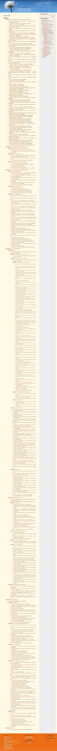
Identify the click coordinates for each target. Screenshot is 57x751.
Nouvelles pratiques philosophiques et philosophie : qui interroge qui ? (26, 365)
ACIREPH (5, 736)
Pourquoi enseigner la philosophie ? (15, 96)
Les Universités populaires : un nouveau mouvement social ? (23, 575)
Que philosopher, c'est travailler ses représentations (19, 149)
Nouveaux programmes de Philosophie (16, 90)
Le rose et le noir (12, 68)
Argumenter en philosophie (15, 165)
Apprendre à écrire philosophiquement (19, 538)
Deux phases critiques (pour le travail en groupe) (19, 655)
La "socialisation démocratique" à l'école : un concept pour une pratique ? (23, 699)
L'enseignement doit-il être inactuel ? (17, 680)
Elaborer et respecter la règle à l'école (17, 695)
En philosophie (15, 602)
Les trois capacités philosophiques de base (19, 146)
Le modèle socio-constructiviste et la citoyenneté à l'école (20, 707)
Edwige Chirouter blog (7, 739)
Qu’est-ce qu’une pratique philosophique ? (16, 36)
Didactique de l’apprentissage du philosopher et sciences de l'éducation (22, 30)
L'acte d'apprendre (14, 654)
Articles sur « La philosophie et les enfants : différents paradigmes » (26, 315)
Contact (52, 3)
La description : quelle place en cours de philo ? (17, 99)
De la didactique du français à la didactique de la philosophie (21, 618)
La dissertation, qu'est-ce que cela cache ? (16, 53)
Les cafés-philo (17, 502)
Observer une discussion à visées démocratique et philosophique (22, 198)
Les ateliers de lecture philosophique (20, 540)
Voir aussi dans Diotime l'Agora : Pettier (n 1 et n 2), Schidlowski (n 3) (23, 593)
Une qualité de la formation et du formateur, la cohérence (20, 639)
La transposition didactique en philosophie (16, 86)
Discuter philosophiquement (17, 194)
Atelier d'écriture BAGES (15, 187)
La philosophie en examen (13, 91)
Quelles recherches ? (18, 407)
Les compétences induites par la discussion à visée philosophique (24, 435)
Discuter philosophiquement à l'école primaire (20, 494)
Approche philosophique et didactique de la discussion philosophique (23, 211)
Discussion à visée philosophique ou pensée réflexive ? (23, 339)
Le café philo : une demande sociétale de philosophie (22, 509)
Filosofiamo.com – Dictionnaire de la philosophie (11, 740)
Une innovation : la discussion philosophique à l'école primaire (25, 354)
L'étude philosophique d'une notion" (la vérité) (18, 160)
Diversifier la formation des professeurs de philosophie (18, 116)
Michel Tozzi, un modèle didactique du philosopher (18, 115)
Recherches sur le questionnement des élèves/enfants (22, 460)
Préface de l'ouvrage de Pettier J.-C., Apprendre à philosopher (20, 77)
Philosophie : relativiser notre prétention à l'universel (19, 595)
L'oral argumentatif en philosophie (16, 163)
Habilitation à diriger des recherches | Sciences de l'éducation (23, 466)
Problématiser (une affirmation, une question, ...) (21, 148)
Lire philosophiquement (17, 171)
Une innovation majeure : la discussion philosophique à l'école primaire (26, 352)
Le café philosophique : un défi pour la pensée (20, 529)
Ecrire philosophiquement (17, 186)
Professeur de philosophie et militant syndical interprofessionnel (21, 716)
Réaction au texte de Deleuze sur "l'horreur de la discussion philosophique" (23, 225)
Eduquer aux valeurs (14, 608)
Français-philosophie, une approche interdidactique (19, 619)
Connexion (52, 739)
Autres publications (14, 599)
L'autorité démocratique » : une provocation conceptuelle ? (21, 677)
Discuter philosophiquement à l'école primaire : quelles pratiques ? (25, 367)
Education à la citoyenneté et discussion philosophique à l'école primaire (23, 688)
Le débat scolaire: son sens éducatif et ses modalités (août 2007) (22, 673)
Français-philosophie (14, 620)
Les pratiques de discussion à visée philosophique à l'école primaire (26, 340)
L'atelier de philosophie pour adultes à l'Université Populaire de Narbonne (25, 581)
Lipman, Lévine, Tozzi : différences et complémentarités (24, 317)
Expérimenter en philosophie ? (14, 80)
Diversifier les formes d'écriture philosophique (18, 190)
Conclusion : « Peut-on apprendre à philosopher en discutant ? (20, 59)
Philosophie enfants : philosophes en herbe (10, 744)
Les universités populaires (19, 544)
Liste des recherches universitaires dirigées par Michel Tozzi (23, 429)
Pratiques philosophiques (8, 745)
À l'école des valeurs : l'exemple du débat (18, 686)
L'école (14, 250)
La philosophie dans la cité (17, 497)
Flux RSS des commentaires (29, 737)
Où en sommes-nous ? (15, 632)
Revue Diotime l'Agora (7, 746)
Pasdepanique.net (29, 742)
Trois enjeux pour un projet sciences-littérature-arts (19, 721)
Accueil (36, 3)
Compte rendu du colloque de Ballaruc (21, 335)
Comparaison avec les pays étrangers (19, 584)
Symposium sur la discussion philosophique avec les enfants (25, 379)
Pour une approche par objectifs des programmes (17, 140)
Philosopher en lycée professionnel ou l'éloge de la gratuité (24, 406)
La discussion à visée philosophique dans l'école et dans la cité (20, 56)
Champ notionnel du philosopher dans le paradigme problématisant (23, 220)
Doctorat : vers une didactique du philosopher (17, 141)
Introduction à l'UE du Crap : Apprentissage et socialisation (20, 653)
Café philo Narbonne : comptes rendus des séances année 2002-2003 (25, 512)
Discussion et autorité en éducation (15, 601)
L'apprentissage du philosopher (14, 130)
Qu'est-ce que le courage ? (19, 327)
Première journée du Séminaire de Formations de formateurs (23, 492)
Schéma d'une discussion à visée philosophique (19, 224)
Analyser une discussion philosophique (17, 238)
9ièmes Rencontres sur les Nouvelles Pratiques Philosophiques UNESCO (25, 411)
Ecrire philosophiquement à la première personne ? (19, 192)
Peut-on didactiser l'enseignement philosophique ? (18, 122)
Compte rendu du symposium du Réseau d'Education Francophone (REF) (22, 50)
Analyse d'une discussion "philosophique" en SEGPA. (23, 398)
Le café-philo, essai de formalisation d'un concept (21, 519)
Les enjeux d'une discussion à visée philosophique (19, 213)
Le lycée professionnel (47, 40)
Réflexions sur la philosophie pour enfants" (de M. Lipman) (21, 596)
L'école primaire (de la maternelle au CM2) (22, 262)
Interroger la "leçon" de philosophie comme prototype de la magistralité (22, 97)
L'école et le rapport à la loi (15, 683)
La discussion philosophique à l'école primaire (17, 48)
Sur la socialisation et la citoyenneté (19, 660)
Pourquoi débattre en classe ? (16, 720)
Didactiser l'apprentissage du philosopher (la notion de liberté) (21, 157)
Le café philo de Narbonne (18, 525)
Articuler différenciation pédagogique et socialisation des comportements (23, 705)
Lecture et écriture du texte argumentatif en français (19, 164)
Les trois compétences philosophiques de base (19, 169)
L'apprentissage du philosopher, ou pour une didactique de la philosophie (22, 102)
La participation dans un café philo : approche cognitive (22, 505)
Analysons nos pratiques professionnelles (18, 635)
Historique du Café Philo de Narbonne (19, 504)
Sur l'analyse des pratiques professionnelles (20, 623)
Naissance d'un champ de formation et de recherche (18, 67)
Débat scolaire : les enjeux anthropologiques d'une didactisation (21, 217)
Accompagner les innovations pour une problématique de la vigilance (23, 646)
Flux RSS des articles (29, 736)
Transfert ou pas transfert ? (15, 650)
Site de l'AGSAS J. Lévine (8, 747)
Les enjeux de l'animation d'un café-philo (20, 524)
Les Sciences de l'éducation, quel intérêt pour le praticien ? (20, 656)
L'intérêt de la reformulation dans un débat (18, 229)
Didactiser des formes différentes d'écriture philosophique (23, 533)
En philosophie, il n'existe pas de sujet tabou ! (22, 310)
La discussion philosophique (15, 245)
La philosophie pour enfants (20, 389)
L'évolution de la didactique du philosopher (16, 49)
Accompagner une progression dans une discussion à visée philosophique (25, 517)
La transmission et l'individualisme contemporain (19, 715)
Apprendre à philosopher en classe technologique (17, 142)
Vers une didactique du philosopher (15, 134)
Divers (14, 711)
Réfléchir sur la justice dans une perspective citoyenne (20, 155)
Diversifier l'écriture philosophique (16, 189)
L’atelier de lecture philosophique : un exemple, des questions (21, 172)
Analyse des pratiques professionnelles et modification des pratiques (23, 633)
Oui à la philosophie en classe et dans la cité (18, 615)
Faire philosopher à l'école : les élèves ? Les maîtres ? (22, 442)
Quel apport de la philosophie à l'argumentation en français (20, 168)
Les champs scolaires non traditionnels (21, 258)
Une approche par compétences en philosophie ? (17, 23)
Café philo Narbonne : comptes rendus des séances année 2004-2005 (25, 510)
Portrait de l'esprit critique (15, 722)
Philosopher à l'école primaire (20, 385)
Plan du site (46, 3)
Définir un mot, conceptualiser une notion (18, 156)
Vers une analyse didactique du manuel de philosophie (18, 43)
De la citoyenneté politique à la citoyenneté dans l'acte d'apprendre (23, 708)
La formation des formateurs (15, 638)
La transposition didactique (15, 237)
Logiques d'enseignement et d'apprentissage (18, 659)
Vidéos (12, 727)
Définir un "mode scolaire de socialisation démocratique (20, 701)
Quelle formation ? (17, 469)
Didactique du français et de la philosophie (18, 621)
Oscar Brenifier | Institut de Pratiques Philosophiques (12, 742)
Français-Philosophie (14, 183)
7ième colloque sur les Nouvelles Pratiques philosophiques (24, 278)
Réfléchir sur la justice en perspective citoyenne (19, 692)
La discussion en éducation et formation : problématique (20, 223)
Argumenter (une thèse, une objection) (19, 161)
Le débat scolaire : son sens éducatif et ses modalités (20, 206)
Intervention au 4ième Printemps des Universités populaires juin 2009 (24, 553)
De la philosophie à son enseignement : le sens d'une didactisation (22, 123)
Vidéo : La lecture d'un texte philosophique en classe (19, 182)
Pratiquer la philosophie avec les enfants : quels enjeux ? (24, 272)
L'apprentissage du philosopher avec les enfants (22, 298)
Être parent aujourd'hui (15, 719)
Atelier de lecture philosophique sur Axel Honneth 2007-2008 (23, 541)
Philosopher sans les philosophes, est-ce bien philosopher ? (20, 81)
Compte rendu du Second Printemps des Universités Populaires (24, 572)
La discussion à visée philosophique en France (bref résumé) (24, 284)
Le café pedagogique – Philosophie (9, 741)
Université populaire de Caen (8, 748)
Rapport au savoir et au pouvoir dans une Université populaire (23, 555)
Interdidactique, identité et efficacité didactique (17, 118)
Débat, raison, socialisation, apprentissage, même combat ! (21, 681)
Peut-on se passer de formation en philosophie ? (17, 121)
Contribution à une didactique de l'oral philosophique (19, 241)
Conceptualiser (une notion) (17, 153)
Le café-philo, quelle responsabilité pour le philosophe (22, 523)
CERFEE (5, 738)
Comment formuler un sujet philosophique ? (16, 92)
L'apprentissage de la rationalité (16, 166)
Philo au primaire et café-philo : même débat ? (20, 516)
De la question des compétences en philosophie (17, 47)
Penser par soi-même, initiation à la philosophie (17, 129)
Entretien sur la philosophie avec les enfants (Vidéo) (18, 729)
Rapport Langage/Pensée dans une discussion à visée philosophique (21, 41)
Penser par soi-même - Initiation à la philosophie (19, 184)
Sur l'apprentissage (16, 644)
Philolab (5, 743)
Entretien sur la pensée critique (14, 24)
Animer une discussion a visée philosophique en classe (20, 200)
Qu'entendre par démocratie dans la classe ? (18, 687)
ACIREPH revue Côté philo (8, 737)
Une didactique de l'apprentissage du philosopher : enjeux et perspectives (22, 110)
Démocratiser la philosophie (14, 85)
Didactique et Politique (13, 117)
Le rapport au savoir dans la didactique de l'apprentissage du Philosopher (22, 104)
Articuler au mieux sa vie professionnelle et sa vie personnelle (22, 627)
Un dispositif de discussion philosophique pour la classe (18, 106)
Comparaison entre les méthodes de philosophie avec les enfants (22, 195)
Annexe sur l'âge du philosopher (14, 79)
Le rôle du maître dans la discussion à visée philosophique (23, 464)
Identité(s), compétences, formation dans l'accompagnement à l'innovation (23, 648)
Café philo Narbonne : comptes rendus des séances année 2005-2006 (25, 506)
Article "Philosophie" (12, 128)
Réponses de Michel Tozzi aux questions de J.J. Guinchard (24, 333)
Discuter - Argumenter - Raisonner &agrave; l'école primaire (23, 422)
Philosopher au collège (17, 446)
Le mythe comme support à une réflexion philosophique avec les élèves (22, 28)
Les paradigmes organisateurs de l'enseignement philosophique (20, 74)
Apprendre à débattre (14, 242)
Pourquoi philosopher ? (13, 84)
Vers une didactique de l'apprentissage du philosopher (18, 127)
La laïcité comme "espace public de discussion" (19, 210)
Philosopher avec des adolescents (20, 280)
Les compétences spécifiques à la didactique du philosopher (19, 87)
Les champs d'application (15, 248)
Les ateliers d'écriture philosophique (48, 44)
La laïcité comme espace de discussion (17, 682)
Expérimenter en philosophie (16, 617)
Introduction (17, 378)
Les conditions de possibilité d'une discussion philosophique (21, 235)
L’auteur (41, 3)
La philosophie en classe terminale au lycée (22, 254)
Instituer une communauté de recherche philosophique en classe (22, 204)
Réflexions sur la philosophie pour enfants (22, 390)
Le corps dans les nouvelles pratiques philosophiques (18, 37)
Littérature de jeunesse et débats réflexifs (21, 309)
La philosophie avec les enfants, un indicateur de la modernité (23, 574)
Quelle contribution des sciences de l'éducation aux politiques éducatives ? (23, 725)
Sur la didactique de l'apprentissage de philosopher (20, 19)
